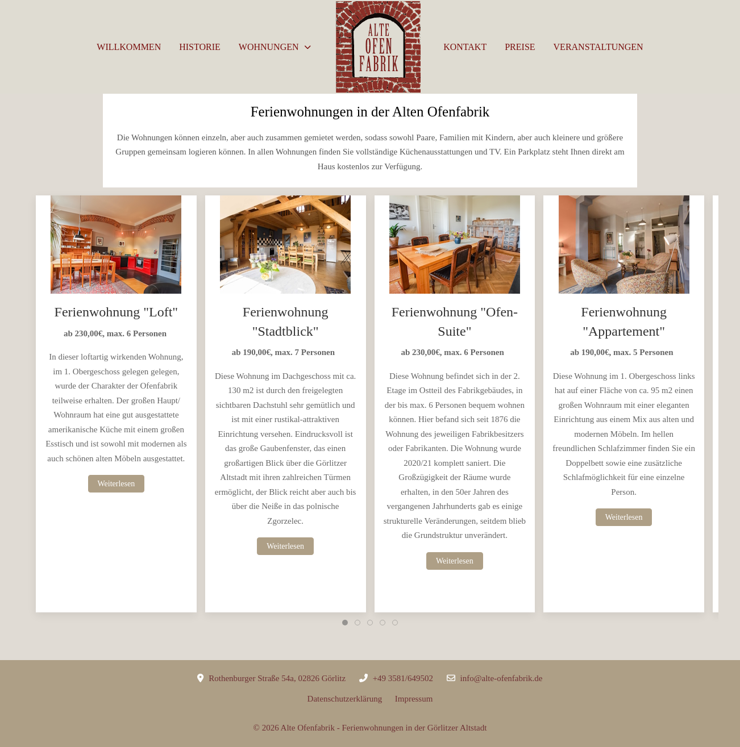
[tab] (345, 622)
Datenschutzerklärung (351, 698)
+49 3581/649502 (403, 678)
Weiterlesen (116, 483)
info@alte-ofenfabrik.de (501, 678)
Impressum (414, 698)
